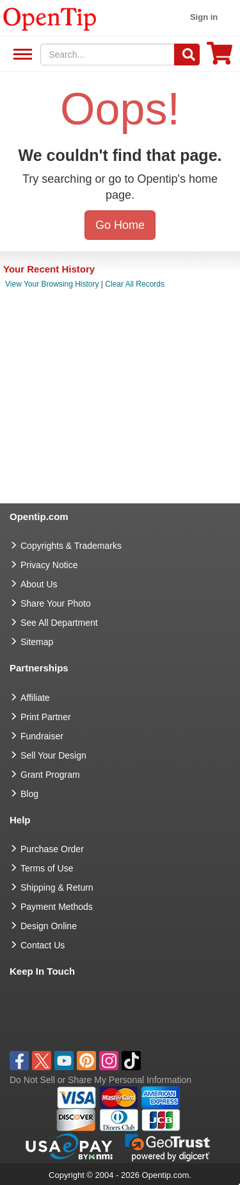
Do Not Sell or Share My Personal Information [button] (100, 1080)
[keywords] (107, 54)
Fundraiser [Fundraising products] (41, 736)
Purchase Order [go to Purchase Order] (52, 849)
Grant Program (50, 774)
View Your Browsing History (52, 284)
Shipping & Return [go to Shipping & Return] (56, 887)
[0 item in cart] (219, 57)
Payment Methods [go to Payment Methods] (56, 907)
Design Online (48, 926)
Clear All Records (134, 284)
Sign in (204, 17)
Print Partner (45, 717)
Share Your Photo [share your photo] (55, 603)
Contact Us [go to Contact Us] (42, 945)
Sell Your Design (53, 755)
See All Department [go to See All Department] (59, 623)
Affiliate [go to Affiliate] (35, 698)
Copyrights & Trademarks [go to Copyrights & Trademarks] (71, 546)
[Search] (187, 54)
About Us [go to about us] (39, 584)
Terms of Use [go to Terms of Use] (46, 868)
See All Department (21, 55)
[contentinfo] (50, 18)
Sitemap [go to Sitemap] (36, 642)
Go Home (120, 225)
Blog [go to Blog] (29, 794)
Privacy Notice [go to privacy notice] (48, 565)
